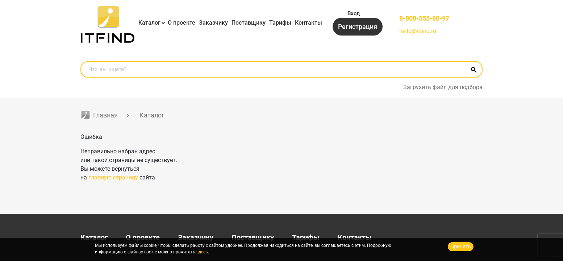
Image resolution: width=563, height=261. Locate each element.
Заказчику (213, 22)
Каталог (149, 22)
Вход (353, 13)
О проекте (181, 22)
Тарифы (280, 22)
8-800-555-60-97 (424, 18)
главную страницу (113, 177)
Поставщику (249, 22)
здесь (202, 251)
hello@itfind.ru (417, 31)
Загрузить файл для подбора (443, 87)
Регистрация (357, 26)
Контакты (308, 22)
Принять (460, 246)
